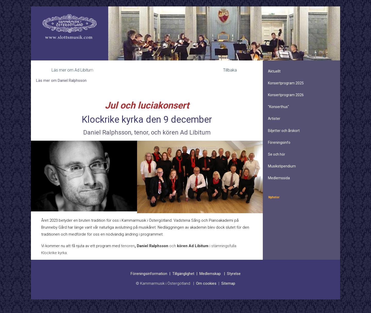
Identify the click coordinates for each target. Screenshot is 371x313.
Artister (274, 119)
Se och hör (276, 154)
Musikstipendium (282, 166)
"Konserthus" (278, 107)
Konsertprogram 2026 (286, 95)
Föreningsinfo (279, 142)
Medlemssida (279, 178)
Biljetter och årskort (284, 131)
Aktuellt (274, 71)
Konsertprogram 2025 (286, 83)
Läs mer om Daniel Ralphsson (61, 80)
